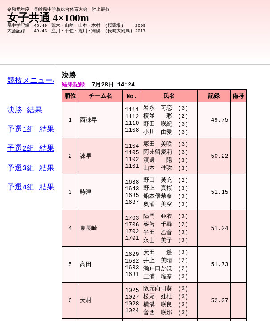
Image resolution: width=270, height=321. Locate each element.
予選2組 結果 (30, 150)
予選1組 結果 (30, 131)
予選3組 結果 (30, 170)
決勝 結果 (24, 112)
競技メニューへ (33, 81)
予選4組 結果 (30, 189)
